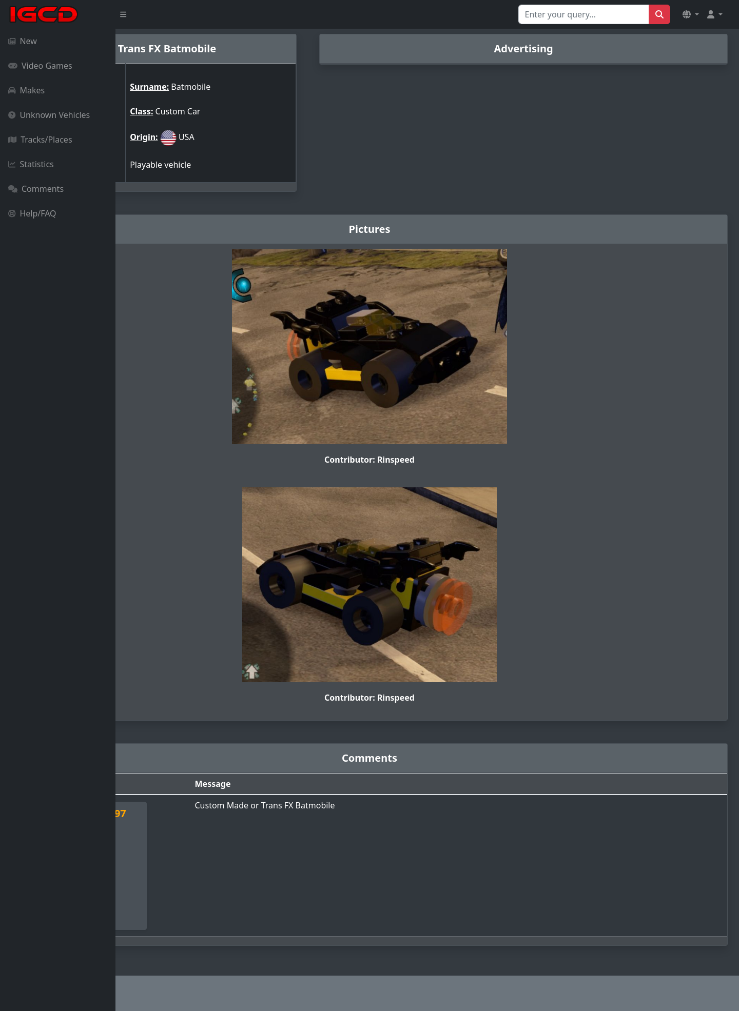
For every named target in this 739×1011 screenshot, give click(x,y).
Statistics (31, 164)
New (22, 41)
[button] (690, 14)
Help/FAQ (32, 213)
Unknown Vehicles (49, 115)
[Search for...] (583, 14)
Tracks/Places (40, 139)
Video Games (40, 65)
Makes (26, 90)
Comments (36, 188)
